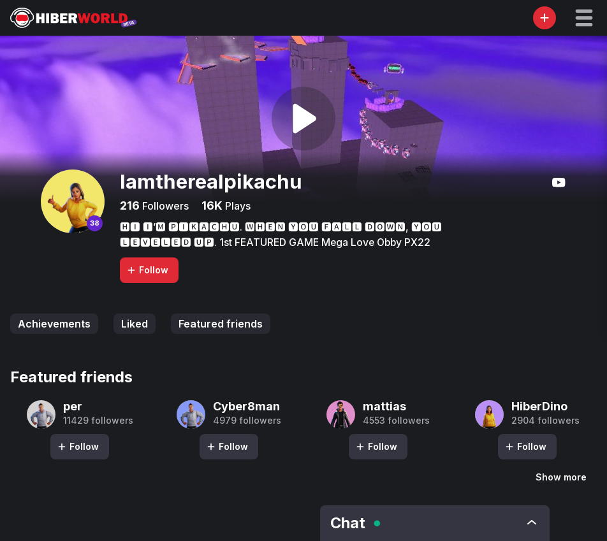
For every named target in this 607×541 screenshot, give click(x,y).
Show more (561, 477)
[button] (584, 18)
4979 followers (247, 420)
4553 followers (396, 420)
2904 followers (545, 420)
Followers (164, 205)
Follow (147, 269)
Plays (237, 205)
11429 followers (98, 420)
